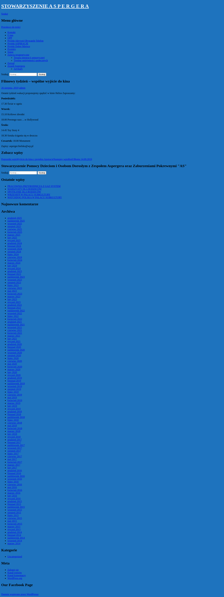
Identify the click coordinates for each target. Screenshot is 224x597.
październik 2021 (16, 324)
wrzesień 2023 (14, 279)
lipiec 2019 (13, 392)
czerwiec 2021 (14, 330)
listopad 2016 (14, 473)
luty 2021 (12, 338)
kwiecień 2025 (14, 232)
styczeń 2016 (14, 498)
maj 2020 (12, 364)
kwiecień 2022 (14, 319)
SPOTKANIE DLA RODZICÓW (24, 191)
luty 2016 (12, 495)
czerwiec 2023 (14, 288)
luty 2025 (12, 237)
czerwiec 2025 (14, 229)
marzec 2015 (13, 526)
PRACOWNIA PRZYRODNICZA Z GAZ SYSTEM (33, 186)
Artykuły (18, 68)
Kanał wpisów (14, 572)
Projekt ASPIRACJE (17, 43)
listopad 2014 (14, 535)
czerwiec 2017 (14, 456)
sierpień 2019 (14, 389)
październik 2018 (16, 417)
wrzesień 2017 (14, 448)
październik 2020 (16, 350)
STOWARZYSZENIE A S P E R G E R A (45, 6)
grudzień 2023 (14, 271)
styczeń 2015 (14, 529)
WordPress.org (14, 578)
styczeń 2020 (14, 375)
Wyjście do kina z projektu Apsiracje (27, 159)
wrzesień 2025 (14, 223)
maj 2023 (12, 291)
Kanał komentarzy (16, 575)
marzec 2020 (13, 369)
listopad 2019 (14, 380)
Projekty (11, 49)
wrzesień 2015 (14, 509)
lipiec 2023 (13, 285)
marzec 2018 (13, 431)
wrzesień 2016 (14, 479)
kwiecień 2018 (14, 428)
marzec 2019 (13, 403)
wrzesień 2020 (14, 352)
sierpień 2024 (14, 251)
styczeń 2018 (14, 437)
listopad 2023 (14, 274)
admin (22, 88)
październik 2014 (16, 538)
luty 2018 (12, 434)
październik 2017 (16, 445)
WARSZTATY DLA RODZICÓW (24, 189)
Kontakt (11, 32)
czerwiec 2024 (14, 257)
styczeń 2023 (14, 302)
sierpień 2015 (14, 512)
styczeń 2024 (14, 268)
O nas (10, 35)
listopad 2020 (14, 347)
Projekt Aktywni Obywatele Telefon (25, 40)
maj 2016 (12, 487)
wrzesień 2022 (14, 313)
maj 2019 (12, 397)
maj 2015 (12, 521)
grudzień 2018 (14, 411)
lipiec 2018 (13, 420)
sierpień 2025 (14, 226)
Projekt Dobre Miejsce (18, 46)
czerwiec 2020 (14, 361)
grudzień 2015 (14, 501)
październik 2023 (16, 277)
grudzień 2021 (14, 321)
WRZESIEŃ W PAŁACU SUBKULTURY (28, 194)
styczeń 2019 (14, 408)
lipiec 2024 (13, 254)
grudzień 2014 (14, 532)
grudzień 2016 (14, 470)
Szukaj (4, 13)
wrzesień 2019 (14, 386)
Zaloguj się (13, 569)
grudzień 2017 (14, 439)
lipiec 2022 (13, 316)
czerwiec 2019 (14, 394)
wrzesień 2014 (14, 540)
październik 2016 (16, 476)
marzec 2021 (13, 336)
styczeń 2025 (14, 240)
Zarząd (10, 63)
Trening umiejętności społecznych (31, 60)
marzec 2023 (13, 296)
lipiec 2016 (13, 481)
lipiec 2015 (13, 515)
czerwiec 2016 (14, 484)
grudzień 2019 (14, 378)
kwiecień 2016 (14, 490)
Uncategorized (14, 556)
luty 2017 (12, 467)
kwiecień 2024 (14, 260)
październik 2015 (16, 507)
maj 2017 (12, 459)
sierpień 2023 (14, 282)
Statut (10, 52)
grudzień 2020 (14, 344)
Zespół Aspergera (16, 66)
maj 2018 (12, 425)
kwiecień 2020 (14, 366)
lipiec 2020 (13, 358)
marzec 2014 (13, 543)
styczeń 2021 (14, 341)
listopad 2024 (14, 246)
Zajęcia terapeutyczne (18, 54)
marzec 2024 (13, 263)
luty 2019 (12, 406)
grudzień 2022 (14, 305)
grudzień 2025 (14, 218)
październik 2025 (16, 220)
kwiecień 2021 (14, 333)
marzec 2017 (13, 465)
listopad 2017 (14, 442)
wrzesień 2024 (14, 249)
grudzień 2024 (14, 243)
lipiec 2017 (13, 453)
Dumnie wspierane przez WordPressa (19, 594)
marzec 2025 (13, 235)
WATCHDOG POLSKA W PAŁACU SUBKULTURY (34, 197)
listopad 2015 (14, 504)
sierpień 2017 (14, 451)
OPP (9, 38)
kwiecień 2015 (14, 523)
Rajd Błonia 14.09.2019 (72, 159)
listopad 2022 (14, 307)
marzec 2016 (13, 493)
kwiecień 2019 (14, 400)
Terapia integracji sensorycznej (29, 57)
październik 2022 (16, 310)
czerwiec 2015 (14, 518)
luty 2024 (12, 265)
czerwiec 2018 (14, 422)
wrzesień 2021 (14, 327)
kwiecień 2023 (14, 293)
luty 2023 (12, 299)
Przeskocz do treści (11, 27)
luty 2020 (12, 372)
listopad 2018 (14, 414)
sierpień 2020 (14, 355)
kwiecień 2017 (14, 462)
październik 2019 (16, 383)
